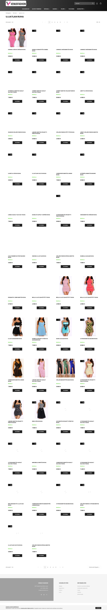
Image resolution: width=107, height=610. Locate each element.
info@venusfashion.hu (43, 590)
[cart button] (100, 3)
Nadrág (55, 9)
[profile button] (97, 3)
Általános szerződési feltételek (83, 586)
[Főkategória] (8, 13)
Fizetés (78, 590)
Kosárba (17, 60)
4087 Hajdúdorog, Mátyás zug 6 (41, 586)
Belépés (60, 586)
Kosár (60, 592)
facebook (41, 594)
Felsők (63, 9)
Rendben (98, 608)
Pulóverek (71, 9)
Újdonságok (25, 9)
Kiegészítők (80, 9)
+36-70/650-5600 (44, 588)
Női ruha (46, 9)
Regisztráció (61, 588)
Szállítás (79, 592)
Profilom (60, 590)
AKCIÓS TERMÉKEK (36, 9)
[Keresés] (84, 3)
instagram (44, 594)
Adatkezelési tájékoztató (82, 588)
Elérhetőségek (80, 594)
